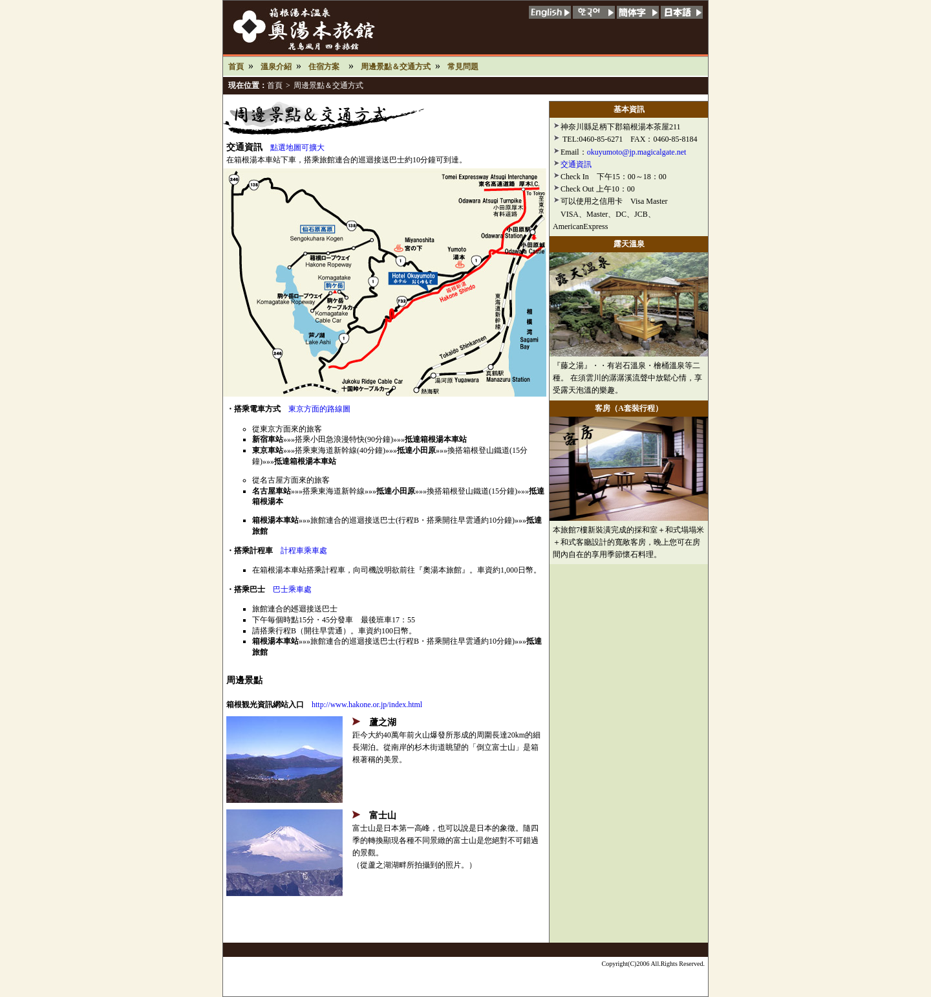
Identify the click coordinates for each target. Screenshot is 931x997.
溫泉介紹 (276, 66)
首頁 (236, 66)
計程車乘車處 (304, 550)
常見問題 (462, 66)
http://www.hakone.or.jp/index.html (367, 704)
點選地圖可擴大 (297, 147)
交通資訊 (576, 164)
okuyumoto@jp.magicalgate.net (637, 152)
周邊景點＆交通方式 (396, 66)
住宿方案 (323, 66)
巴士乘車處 (292, 589)
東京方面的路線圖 (319, 408)
